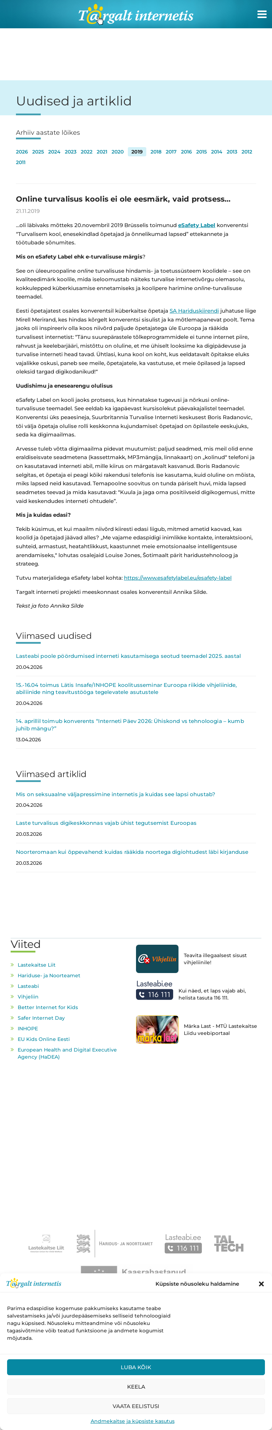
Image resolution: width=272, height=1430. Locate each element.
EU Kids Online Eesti (44, 1039)
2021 (102, 152)
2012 (247, 152)
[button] (261, 1283)
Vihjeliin (28, 997)
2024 (54, 152)
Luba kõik (136, 1367)
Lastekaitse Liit (37, 965)
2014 (216, 152)
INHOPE (28, 1028)
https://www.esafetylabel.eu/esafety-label (178, 577)
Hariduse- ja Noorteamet (49, 975)
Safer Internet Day (41, 1018)
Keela (136, 1386)
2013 (232, 152)
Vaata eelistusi (136, 1406)
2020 (118, 152)
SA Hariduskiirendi (194, 310)
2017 (171, 152)
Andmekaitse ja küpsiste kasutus (133, 1421)
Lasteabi (28, 986)
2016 (186, 152)
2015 (201, 152)
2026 (22, 152)
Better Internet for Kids (48, 1007)
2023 (70, 152)
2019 (137, 152)
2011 (21, 162)
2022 (86, 152)
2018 (156, 152)
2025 (38, 152)
